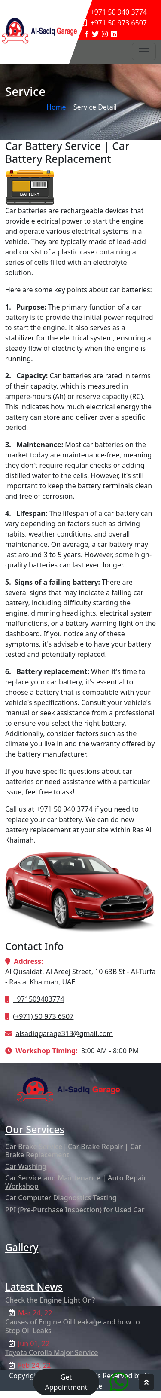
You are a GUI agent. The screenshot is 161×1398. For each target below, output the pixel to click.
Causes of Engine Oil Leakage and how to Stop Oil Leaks (72, 1326)
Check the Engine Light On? (50, 1300)
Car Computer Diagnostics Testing (61, 1197)
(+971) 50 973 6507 (43, 1016)
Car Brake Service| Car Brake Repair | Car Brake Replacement (73, 1150)
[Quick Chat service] (118, 1381)
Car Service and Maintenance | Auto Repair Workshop (75, 1182)
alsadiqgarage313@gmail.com (64, 1033)
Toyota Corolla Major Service (51, 1352)
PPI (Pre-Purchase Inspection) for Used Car (74, 1209)
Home (56, 107)
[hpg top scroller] (146, 1382)
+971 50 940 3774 (114, 12)
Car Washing (25, 1166)
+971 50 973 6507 (114, 23)
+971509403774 (38, 999)
